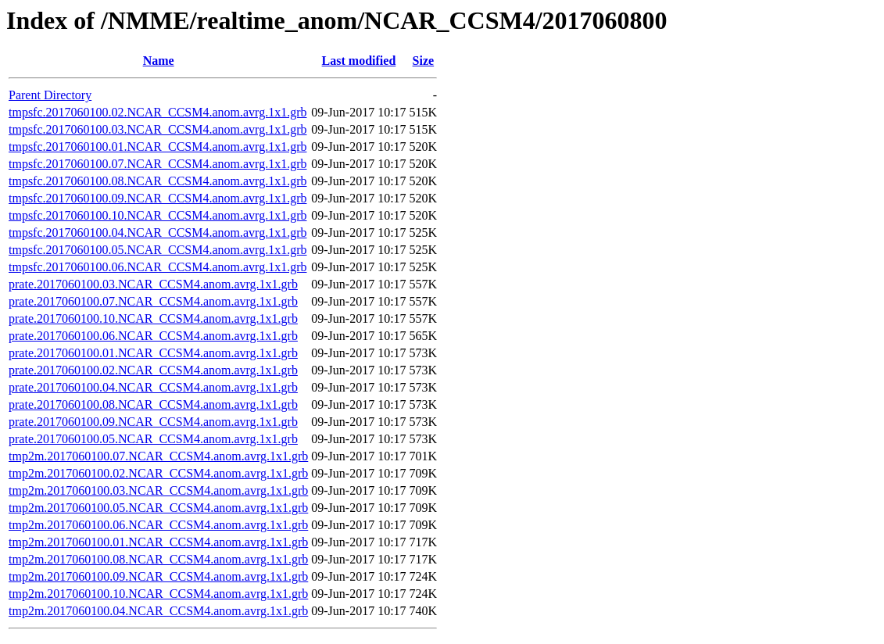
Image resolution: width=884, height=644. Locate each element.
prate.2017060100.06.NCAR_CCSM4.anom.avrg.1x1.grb (153, 335)
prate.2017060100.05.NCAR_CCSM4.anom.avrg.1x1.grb (153, 438)
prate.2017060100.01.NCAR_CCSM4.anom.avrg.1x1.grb (153, 353)
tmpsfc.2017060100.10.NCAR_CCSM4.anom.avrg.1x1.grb (157, 215)
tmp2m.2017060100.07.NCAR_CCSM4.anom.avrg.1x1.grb (158, 456)
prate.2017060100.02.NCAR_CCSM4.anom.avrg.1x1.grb (153, 370)
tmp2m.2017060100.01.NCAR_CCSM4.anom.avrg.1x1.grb (158, 542)
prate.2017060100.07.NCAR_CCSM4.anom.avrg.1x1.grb (153, 301)
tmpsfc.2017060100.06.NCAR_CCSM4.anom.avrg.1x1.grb (157, 267)
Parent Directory (50, 95)
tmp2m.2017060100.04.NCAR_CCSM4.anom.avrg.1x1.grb (158, 610)
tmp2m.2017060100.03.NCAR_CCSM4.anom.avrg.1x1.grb (158, 490)
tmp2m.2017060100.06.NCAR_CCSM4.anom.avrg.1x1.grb (158, 524)
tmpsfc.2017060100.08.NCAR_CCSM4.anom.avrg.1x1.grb (157, 181)
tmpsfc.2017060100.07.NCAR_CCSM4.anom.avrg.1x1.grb (157, 163)
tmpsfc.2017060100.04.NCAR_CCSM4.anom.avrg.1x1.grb (157, 232)
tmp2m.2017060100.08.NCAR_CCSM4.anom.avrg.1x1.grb (158, 559)
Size (424, 60)
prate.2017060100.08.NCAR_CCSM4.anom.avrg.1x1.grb (153, 404)
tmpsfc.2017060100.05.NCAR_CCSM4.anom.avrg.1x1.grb (157, 249)
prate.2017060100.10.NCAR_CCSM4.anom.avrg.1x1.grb (153, 318)
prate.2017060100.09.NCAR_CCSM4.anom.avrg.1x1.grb (153, 421)
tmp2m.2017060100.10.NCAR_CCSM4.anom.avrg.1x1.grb (158, 593)
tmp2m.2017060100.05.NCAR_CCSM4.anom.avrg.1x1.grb (158, 507)
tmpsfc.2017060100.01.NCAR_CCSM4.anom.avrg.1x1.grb (157, 146)
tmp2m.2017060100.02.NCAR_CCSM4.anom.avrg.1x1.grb (158, 473)
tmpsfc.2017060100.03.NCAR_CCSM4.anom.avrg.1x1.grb (157, 129)
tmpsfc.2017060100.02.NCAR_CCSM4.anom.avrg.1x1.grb (157, 112)
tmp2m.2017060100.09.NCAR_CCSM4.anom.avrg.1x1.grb (158, 576)
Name (158, 60)
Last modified (359, 60)
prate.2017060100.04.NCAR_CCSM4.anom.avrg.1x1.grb (153, 387)
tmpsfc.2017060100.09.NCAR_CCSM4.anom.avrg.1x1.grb (157, 198)
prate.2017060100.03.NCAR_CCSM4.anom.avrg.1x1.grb (153, 284)
